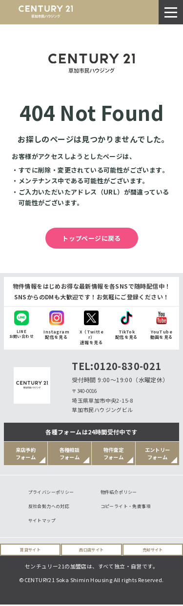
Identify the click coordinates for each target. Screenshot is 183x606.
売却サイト (152, 551)
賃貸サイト (30, 551)
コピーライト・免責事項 (128, 507)
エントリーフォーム (157, 453)
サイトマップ (43, 521)
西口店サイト (91, 551)
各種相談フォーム (70, 453)
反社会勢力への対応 (51, 507)
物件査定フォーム (113, 453)
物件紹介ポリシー (121, 492)
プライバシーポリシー (53, 492)
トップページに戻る (91, 238)
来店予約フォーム (26, 453)
